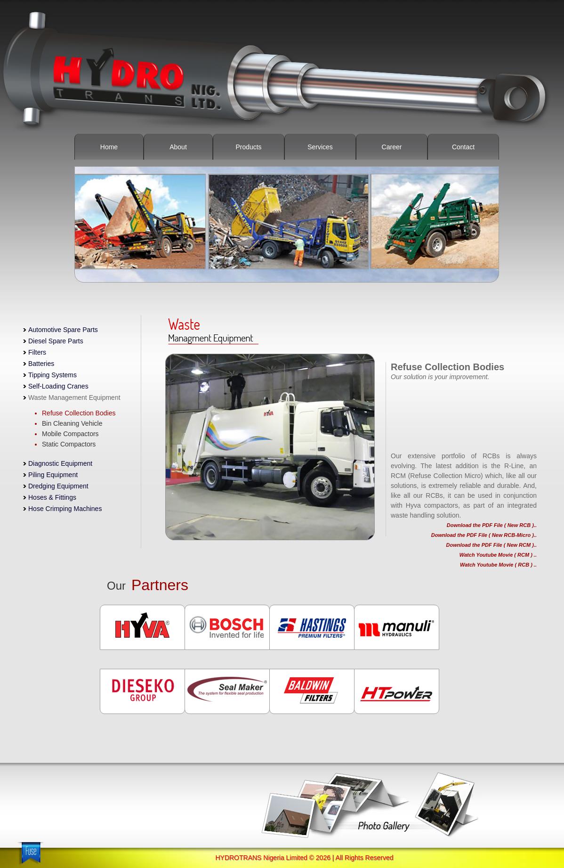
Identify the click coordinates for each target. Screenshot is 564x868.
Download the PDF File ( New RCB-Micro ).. (484, 535)
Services (320, 147)
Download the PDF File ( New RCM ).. (491, 545)
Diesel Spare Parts (53, 341)
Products (248, 147)
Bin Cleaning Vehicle (72, 423)
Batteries (41, 363)
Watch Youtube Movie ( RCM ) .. (498, 555)
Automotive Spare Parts (60, 329)
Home (109, 147)
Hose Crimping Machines (65, 508)
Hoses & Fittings (52, 497)
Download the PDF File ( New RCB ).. (492, 525)
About (178, 147)
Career (392, 147)
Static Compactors (69, 444)
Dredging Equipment (58, 486)
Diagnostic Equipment (60, 463)
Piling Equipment (53, 475)
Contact (463, 147)
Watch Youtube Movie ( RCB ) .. (498, 565)
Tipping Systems (50, 375)
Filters (34, 352)
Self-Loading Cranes (58, 386)
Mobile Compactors (70, 434)
